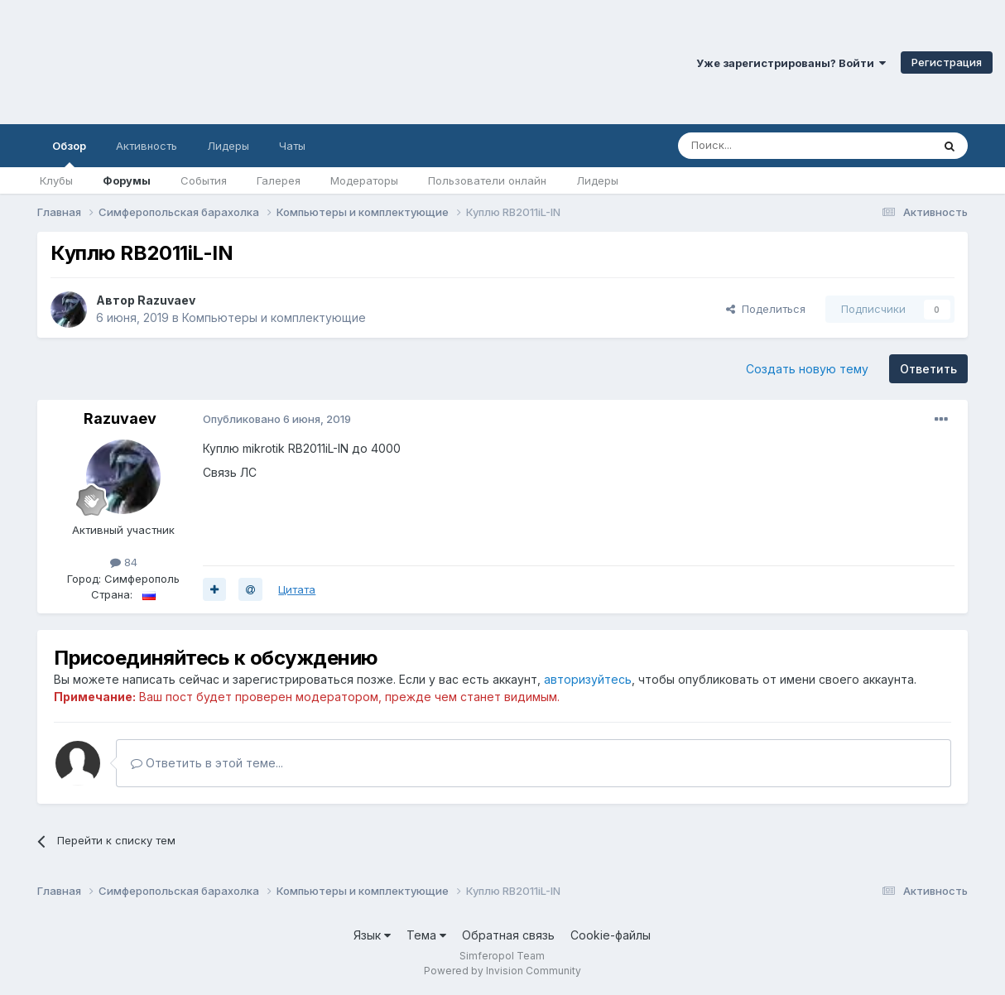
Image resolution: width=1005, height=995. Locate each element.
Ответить (928, 369)
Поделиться (765, 308)
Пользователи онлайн (487, 180)
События (203, 180)
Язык (372, 935)
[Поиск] (766, 145)
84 (123, 562)
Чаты (292, 145)
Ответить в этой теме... (207, 763)
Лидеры (597, 180)
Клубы (56, 180)
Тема (426, 935)
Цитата (296, 589)
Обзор (69, 153)
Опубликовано (277, 418)
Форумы (127, 180)
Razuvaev (166, 300)
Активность (146, 145)
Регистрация (946, 62)
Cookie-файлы (610, 935)
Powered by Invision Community (502, 970)
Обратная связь (508, 935)
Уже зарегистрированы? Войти (791, 63)
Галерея (279, 180)
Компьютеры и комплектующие (274, 317)
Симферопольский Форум (227, 62)
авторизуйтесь (588, 679)
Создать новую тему (807, 369)
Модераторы (364, 180)
